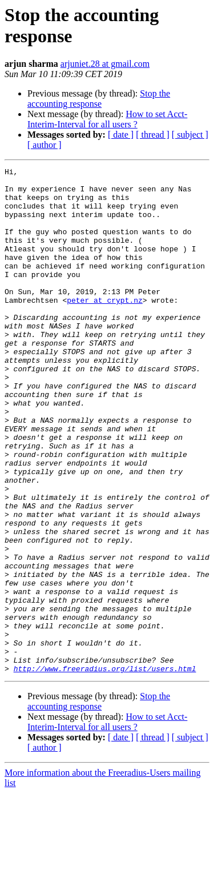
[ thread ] (152, 134)
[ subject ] (190, 134)
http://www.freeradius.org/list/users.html (105, 769)
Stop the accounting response (98, 99)
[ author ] (44, 145)
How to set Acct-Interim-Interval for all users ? (107, 119)
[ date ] (121, 134)
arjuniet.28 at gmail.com (105, 64)
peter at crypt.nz (105, 327)
